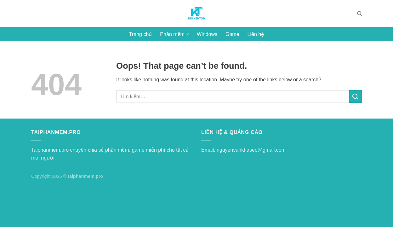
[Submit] (355, 96)
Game (232, 34)
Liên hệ (256, 34)
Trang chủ (140, 34)
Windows (207, 34)
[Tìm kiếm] (359, 14)
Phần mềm (174, 34)
